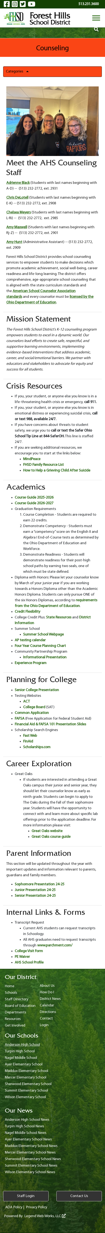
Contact (46, 1019)
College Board (34, 707)
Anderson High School (22, 1045)
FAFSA (19, 719)
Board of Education (20, 1006)
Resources (13, 1019)
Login (44, 1025)
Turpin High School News (24, 1126)
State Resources (58, 617)
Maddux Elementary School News (31, 1146)
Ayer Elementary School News (28, 1139)
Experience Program (31, 663)
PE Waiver (22, 957)
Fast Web (30, 736)
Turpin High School (20, 1051)
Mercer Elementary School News (30, 1153)
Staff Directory (16, 999)
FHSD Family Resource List (43, 465)
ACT (26, 702)
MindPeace (31, 459)
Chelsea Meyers (18, 213)
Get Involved (15, 1026)
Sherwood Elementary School (28, 1084)
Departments (15, 1012)
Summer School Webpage (43, 635)
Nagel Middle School (21, 1058)
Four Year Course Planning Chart (40, 646)
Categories (19, 72)
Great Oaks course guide (51, 837)
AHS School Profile (29, 963)
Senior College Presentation (37, 690)
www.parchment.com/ (54, 945)
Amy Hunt (14, 242)
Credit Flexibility (27, 612)
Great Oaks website (47, 831)
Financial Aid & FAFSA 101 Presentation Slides (50, 724)
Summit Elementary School (26, 1091)
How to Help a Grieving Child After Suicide (56, 471)
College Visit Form (29, 951)
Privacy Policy (36, 1207)
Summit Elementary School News (31, 1166)
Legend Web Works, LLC (45, 1216)
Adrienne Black (18, 183)
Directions (48, 1012)
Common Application (32, 713)
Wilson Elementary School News (30, 1172)
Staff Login (26, 1196)
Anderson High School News (27, 1120)
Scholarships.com (37, 747)
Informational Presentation (44, 657)
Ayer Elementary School (24, 1064)
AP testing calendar (30, 640)
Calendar (47, 1005)
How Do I (47, 992)
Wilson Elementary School (25, 1097)
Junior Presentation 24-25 (35, 890)
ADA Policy (13, 1207)
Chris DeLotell (17, 198)
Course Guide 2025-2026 (34, 498)
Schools (11, 993)
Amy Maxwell (16, 227)
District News (50, 999)
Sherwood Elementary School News (33, 1159)
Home (9, 986)
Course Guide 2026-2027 (34, 503)
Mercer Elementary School (25, 1078)
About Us (47, 986)
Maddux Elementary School (26, 1071)
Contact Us (79, 1196)
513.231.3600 (88, 4)
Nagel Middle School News (25, 1133)
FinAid (28, 742)
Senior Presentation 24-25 (35, 896)
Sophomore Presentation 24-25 (39, 884)
